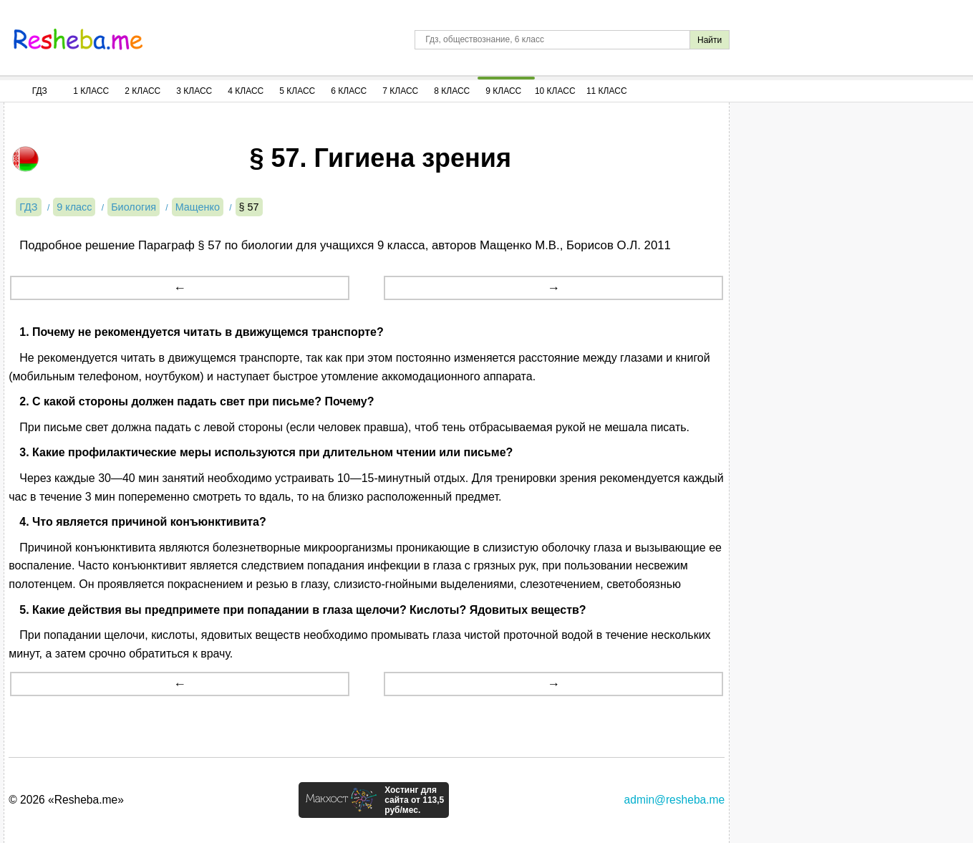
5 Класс (297, 91)
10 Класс (555, 91)
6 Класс (349, 91)
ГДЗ (39, 91)
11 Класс (606, 91)
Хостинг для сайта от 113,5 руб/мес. (414, 800)
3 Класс (194, 91)
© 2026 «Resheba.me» (66, 800)
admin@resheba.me (674, 800)
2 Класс (142, 91)
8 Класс (452, 91)
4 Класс (245, 91)
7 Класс (400, 91)
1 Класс (91, 91)
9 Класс (503, 91)
